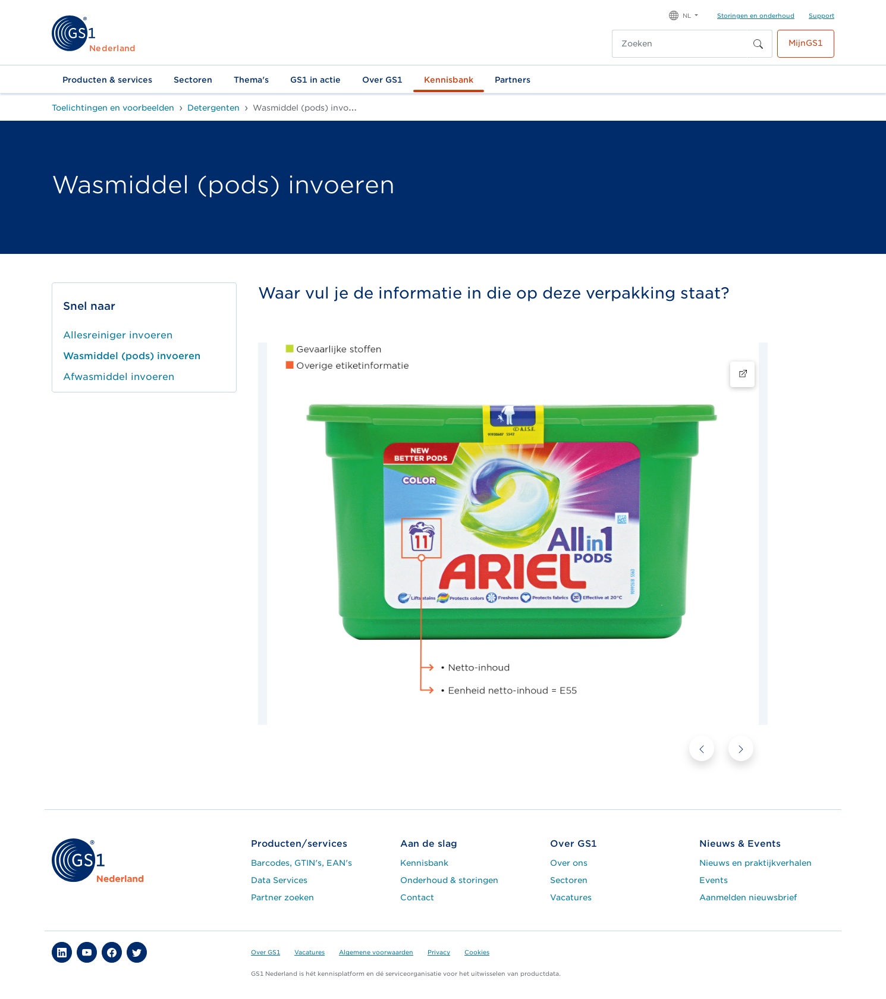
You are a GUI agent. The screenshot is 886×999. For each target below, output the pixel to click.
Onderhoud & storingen (449, 880)
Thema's (251, 79)
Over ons (568, 863)
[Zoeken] (679, 44)
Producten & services (107, 79)
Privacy (439, 952)
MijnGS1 (805, 43)
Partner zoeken (282, 897)
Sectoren (193, 79)
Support (821, 15)
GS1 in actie (315, 79)
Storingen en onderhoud (755, 15)
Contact (417, 897)
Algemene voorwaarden (376, 952)
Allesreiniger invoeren (117, 335)
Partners (512, 79)
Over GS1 (382, 79)
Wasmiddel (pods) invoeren (131, 356)
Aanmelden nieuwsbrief (748, 897)
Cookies (476, 952)
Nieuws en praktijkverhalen (755, 863)
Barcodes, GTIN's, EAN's (301, 863)
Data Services (279, 880)
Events (713, 880)
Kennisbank (448, 79)
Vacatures (571, 897)
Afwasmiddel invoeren (118, 376)
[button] (683, 14)
